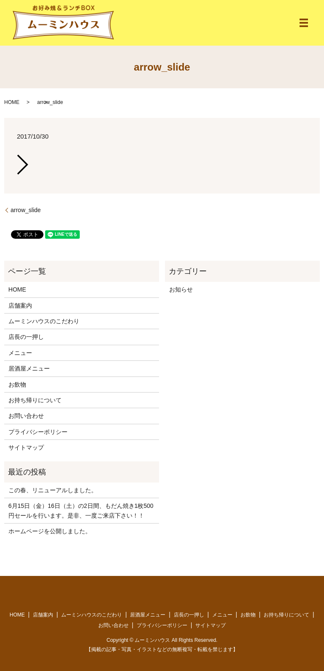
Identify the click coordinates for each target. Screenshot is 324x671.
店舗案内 (20, 305)
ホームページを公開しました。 (49, 531)
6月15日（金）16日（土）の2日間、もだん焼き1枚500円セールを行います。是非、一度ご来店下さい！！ (81, 510)
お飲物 (17, 384)
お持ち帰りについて (35, 400)
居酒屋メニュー (29, 368)
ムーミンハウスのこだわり (43, 321)
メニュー (20, 352)
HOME (11, 102)
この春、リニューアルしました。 (52, 490)
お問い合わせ (26, 415)
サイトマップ (26, 447)
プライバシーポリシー (38, 431)
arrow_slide (26, 210)
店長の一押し (26, 336)
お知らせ (181, 289)
